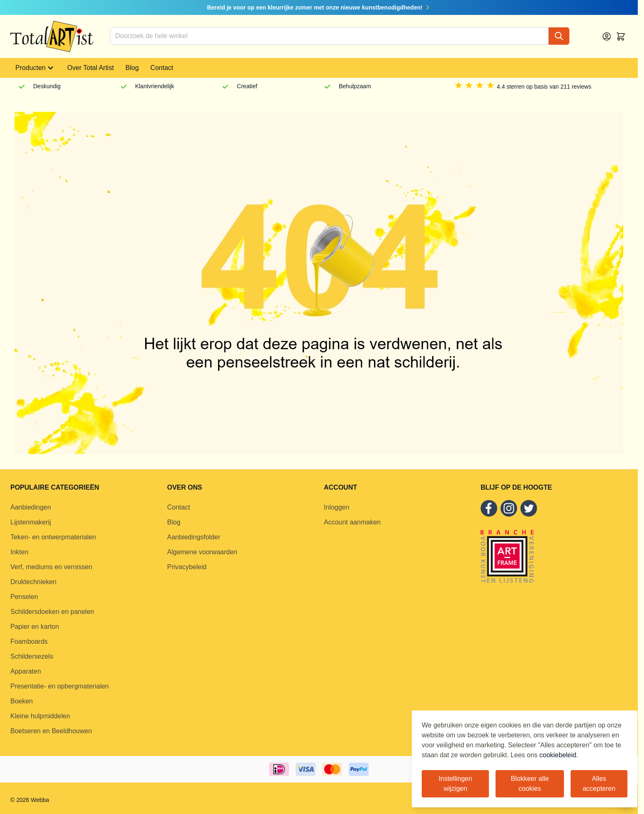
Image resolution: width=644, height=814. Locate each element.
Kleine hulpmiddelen (40, 716)
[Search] (559, 36)
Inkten (19, 552)
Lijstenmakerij (30, 522)
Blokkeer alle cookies (530, 783)
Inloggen (336, 507)
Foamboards (29, 641)
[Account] (606, 36)
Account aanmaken (352, 522)
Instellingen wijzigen (455, 783)
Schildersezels (31, 656)
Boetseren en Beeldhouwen (51, 730)
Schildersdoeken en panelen (52, 611)
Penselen (24, 596)
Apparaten (25, 671)
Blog (132, 67)
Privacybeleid (187, 566)
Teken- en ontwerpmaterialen (53, 537)
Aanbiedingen (30, 507)
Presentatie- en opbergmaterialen (59, 686)
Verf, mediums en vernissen (51, 566)
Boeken (21, 701)
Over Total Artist (90, 67)
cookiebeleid (558, 754)
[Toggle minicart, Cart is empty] (620, 36)
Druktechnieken (33, 581)
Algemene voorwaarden (202, 552)
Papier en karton (34, 626)
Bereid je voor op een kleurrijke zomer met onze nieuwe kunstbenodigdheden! (319, 7)
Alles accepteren (599, 783)
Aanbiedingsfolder (193, 537)
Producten (35, 68)
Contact (162, 67)
